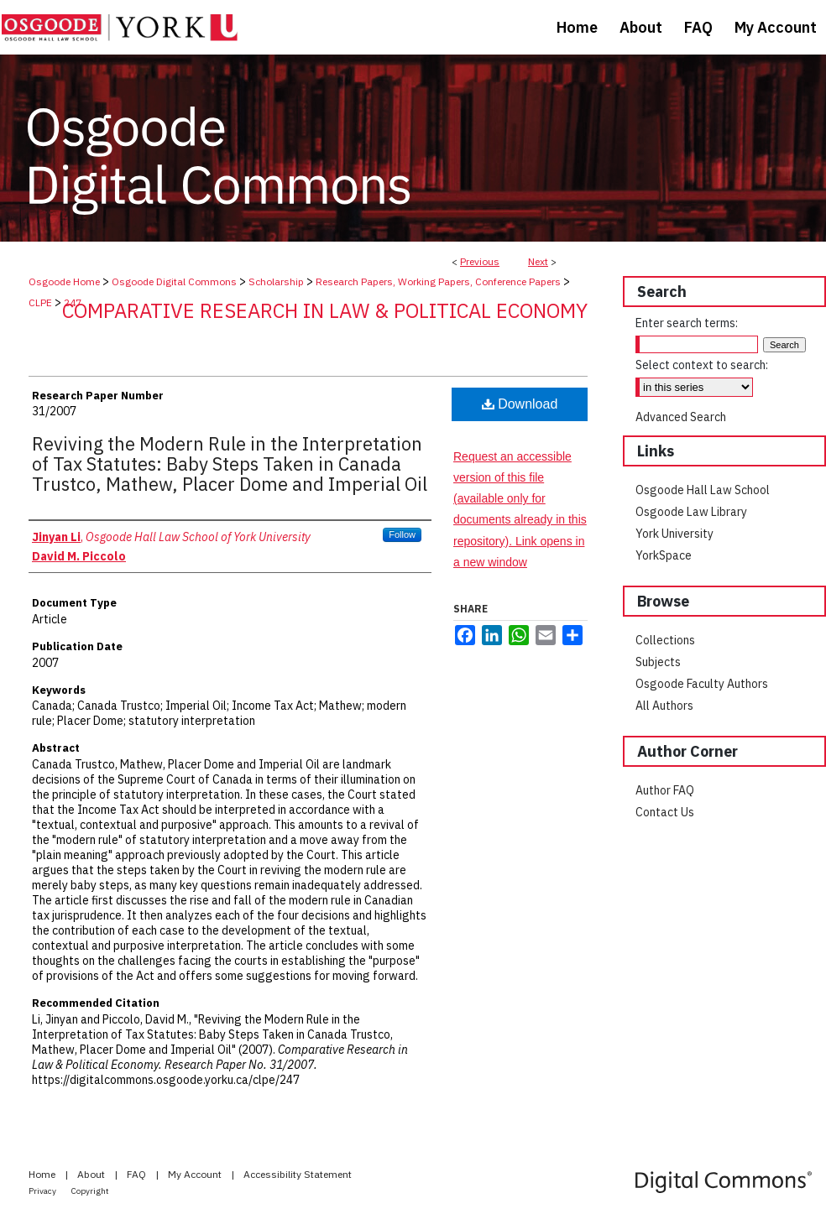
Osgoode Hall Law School (702, 490)
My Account (196, 1174)
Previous (479, 261)
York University (674, 533)
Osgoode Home (64, 281)
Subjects (658, 662)
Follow (402, 534)
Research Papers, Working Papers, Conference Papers (438, 281)
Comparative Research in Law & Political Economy (325, 310)
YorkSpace (663, 555)
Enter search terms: (686, 323)
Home (43, 1174)
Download (520, 404)
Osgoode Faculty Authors (701, 683)
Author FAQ (664, 790)
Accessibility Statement (297, 1174)
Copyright (90, 1190)
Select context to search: (701, 365)
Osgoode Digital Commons (174, 281)
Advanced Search (680, 417)
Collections (665, 640)
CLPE (40, 302)
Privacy (43, 1190)
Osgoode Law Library (691, 511)
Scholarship (276, 281)
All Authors (664, 705)
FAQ (138, 1174)
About (92, 1174)
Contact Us (664, 812)
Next (538, 261)
